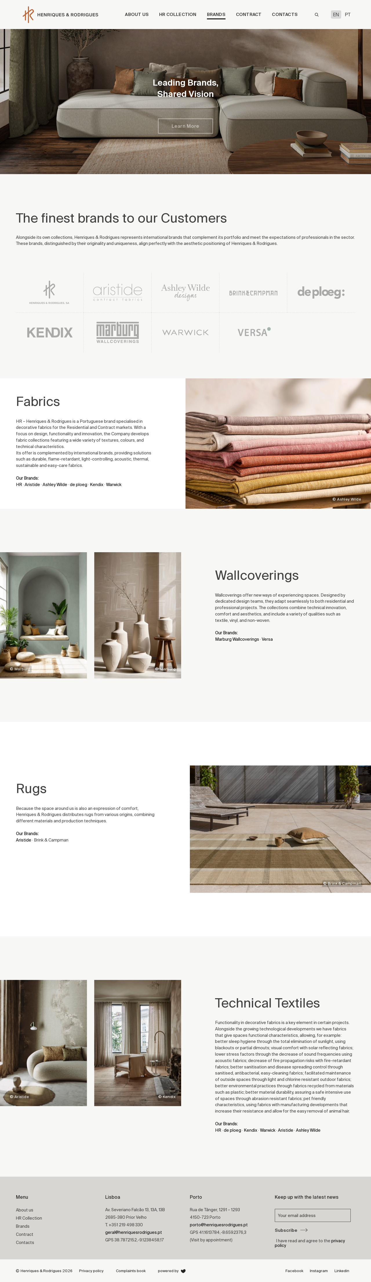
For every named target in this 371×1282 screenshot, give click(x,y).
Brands (216, 14)
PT (347, 14)
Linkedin (341, 1271)
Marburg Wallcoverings (237, 639)
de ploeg (78, 484)
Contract (249, 14)
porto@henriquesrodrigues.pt (219, 1225)
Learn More (185, 132)
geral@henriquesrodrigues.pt (133, 1232)
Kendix (96, 484)
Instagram (319, 1271)
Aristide (32, 484)
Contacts (285, 14)
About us (137, 14)
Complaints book (131, 1271)
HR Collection (178, 14)
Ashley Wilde (55, 484)
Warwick (113, 484)
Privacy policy (91, 1271)
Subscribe (291, 1230)
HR (19, 484)
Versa (267, 639)
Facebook (294, 1271)
